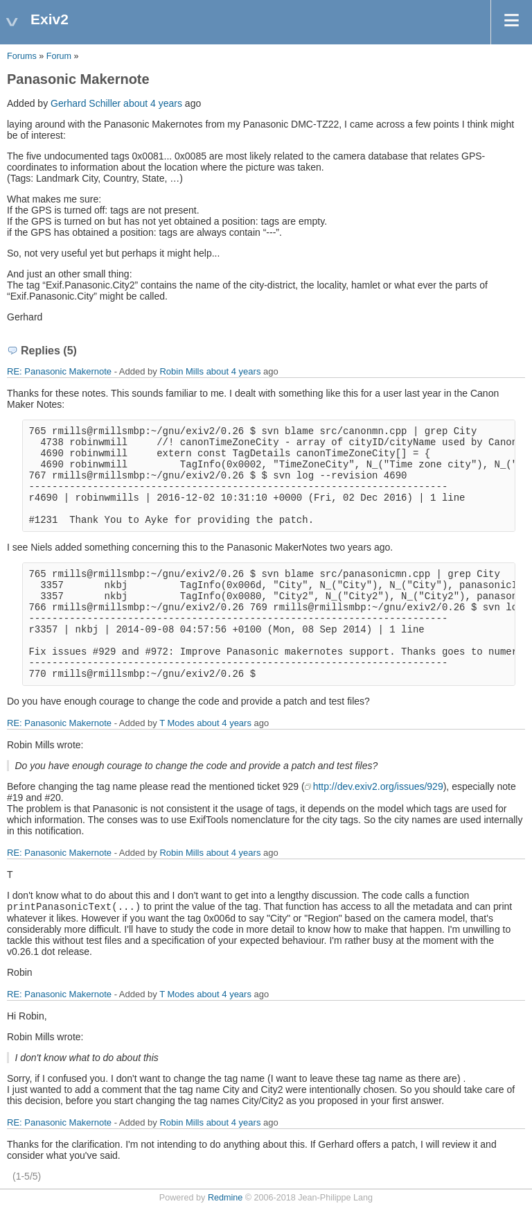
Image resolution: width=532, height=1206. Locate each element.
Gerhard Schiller (86, 103)
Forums (22, 56)
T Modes (176, 723)
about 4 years (152, 103)
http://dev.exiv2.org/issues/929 (378, 786)
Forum (58, 56)
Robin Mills (181, 371)
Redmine (225, 1198)
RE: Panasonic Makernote (59, 371)
